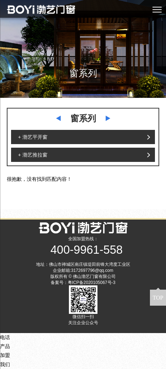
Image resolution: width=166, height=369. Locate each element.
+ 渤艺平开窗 (32, 137)
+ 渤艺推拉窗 (32, 155)
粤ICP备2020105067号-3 (91, 282)
